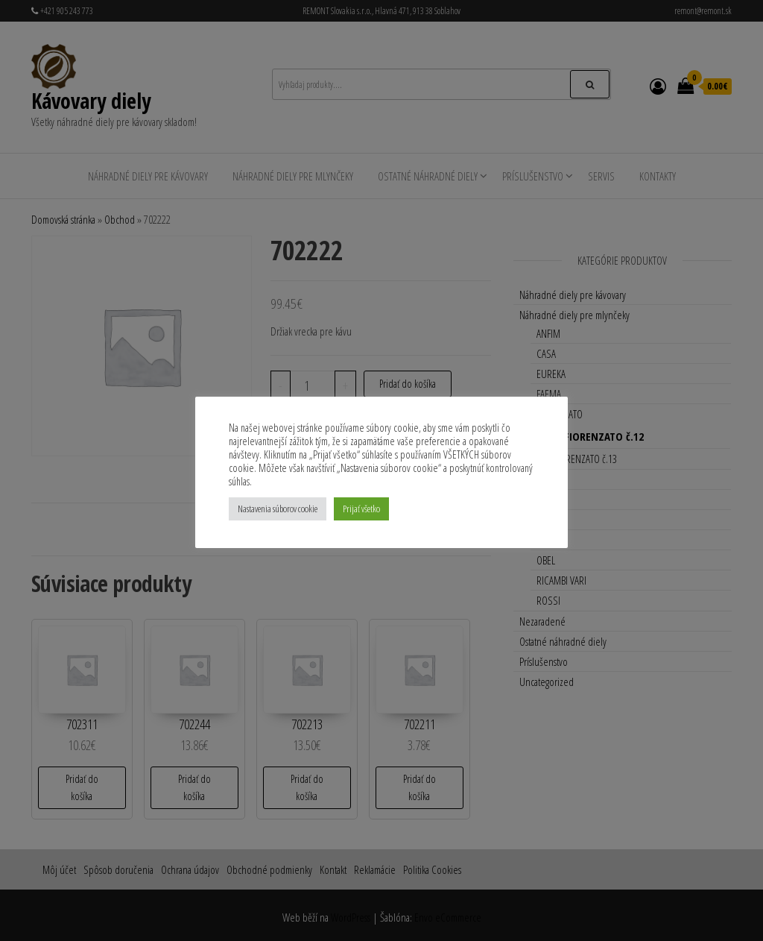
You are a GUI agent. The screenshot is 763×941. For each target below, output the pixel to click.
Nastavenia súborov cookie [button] (277, 508)
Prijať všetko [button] (361, 508)
